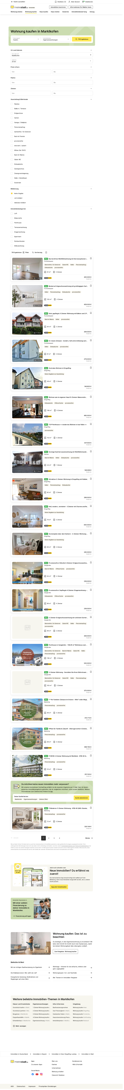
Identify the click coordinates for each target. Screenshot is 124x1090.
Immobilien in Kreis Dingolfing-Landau (62, 1055)
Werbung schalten (58, 1073)
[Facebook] (32, 1075)
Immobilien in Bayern (38, 1055)
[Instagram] (41, 1075)
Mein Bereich (74, 2)
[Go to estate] (52, 269)
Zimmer (52, 88)
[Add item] (91, 259)
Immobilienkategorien (52, 209)
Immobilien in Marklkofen (88, 1055)
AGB (12, 1087)
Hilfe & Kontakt (77, 1066)
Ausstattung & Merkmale (52, 99)
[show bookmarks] (89, 252)
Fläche (52, 77)
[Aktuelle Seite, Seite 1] (43, 839)
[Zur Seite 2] (49, 839)
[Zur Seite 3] (54, 839)
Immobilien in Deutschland (19, 1055)
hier (51, 792)
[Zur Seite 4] (59, 839)
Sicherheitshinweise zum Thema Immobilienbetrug (75, 847)
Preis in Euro (52, 67)
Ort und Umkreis (52, 50)
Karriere (54, 1066)
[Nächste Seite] (89, 839)
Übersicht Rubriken (58, 1076)
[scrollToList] (81, 39)
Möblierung (52, 188)
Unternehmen (56, 1069)
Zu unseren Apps (36, 1066)
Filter (69, 252)
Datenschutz (21, 1087)
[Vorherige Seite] (14, 839)
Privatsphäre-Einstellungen (47, 1087)
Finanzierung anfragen (22, 917)
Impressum (31, 1087)
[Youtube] (37, 1075)
